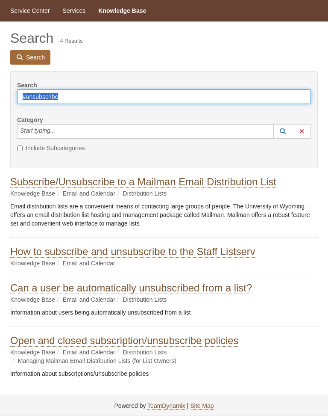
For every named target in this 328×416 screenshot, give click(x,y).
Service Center (30, 10)
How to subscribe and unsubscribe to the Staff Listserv (132, 251)
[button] (282, 131)
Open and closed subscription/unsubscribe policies (124, 340)
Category (30, 119)
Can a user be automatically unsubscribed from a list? (131, 288)
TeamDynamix (166, 405)
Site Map (202, 405)
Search (27, 85)
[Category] (59, 131)
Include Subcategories (51, 148)
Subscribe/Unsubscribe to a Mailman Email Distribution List (143, 181)
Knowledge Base (122, 10)
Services (74, 10)
